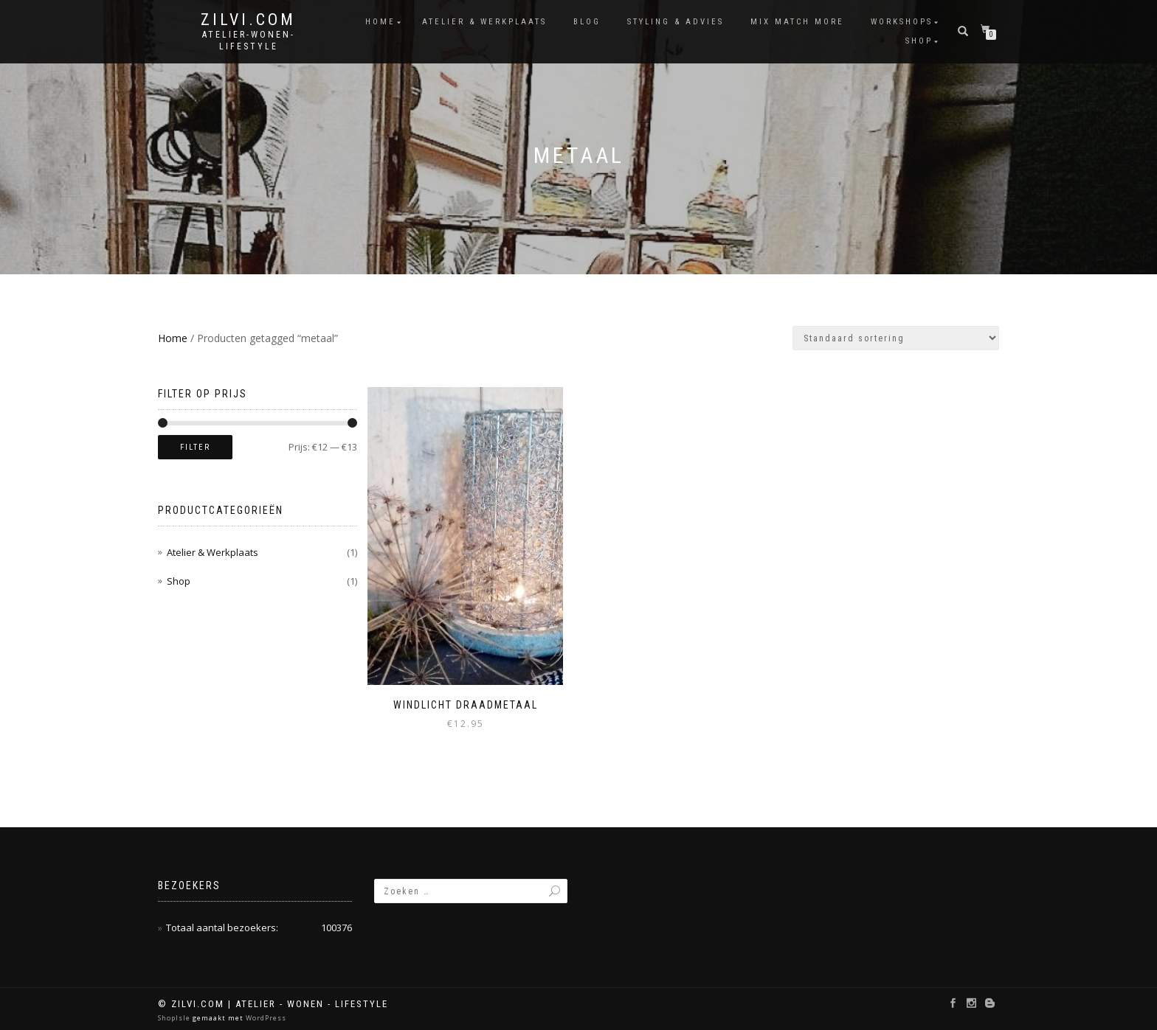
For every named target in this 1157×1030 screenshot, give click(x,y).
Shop (919, 41)
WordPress (265, 1016)
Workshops (902, 22)
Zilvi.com (248, 20)
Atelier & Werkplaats (484, 22)
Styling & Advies (675, 22)
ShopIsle (175, 1016)
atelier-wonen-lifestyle (248, 40)
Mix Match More (797, 22)
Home (380, 22)
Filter (195, 447)
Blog (587, 22)
